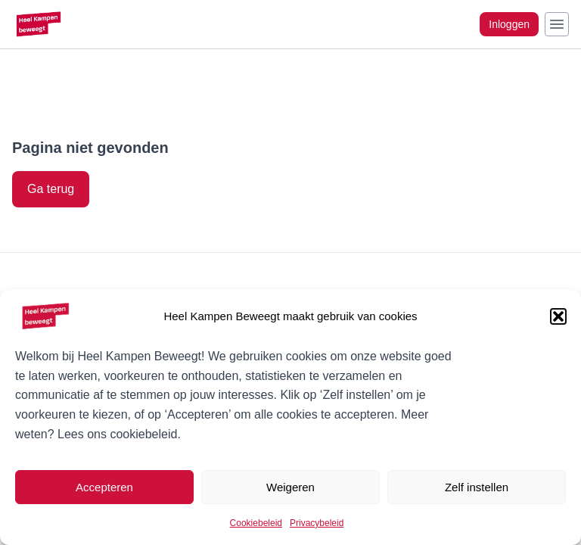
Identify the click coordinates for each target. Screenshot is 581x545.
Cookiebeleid (256, 523)
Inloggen (509, 24)
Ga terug (50, 188)
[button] (558, 316)
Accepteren (104, 487)
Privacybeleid (316, 523)
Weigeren (290, 487)
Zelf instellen (476, 487)
